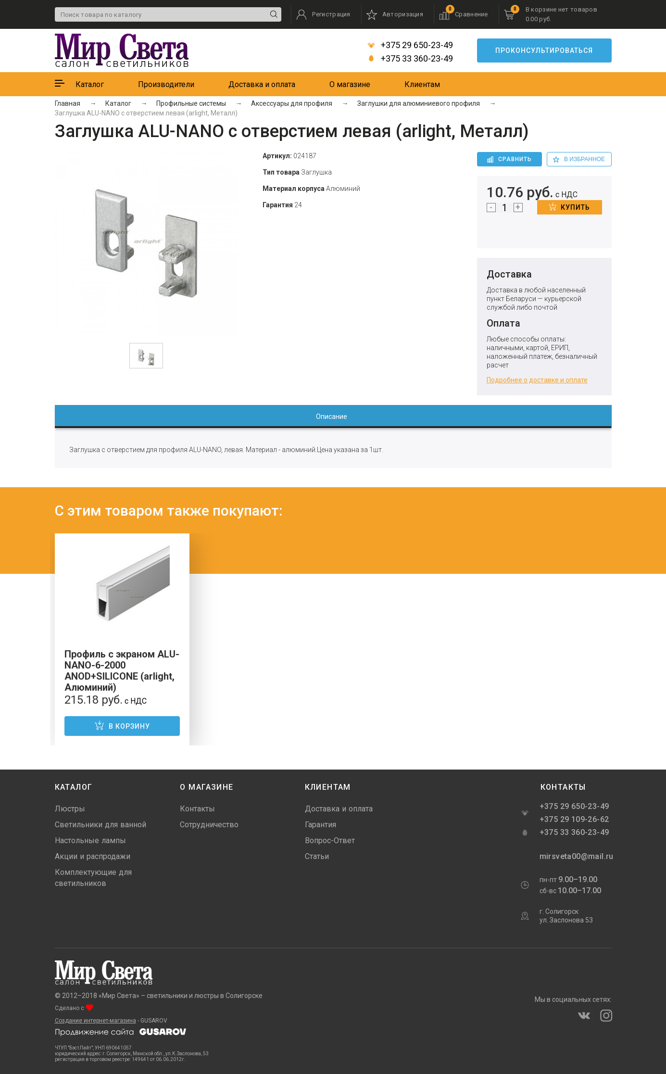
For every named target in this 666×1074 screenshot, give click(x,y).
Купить (569, 206)
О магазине (349, 84)
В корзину (122, 725)
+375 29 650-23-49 (410, 45)
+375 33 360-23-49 (410, 58)
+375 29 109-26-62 (574, 819)
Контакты (197, 808)
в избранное (579, 159)
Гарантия (320, 824)
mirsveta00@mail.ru (576, 856)
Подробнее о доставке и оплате (537, 380)
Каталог (89, 84)
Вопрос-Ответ (330, 840)
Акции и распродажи (92, 856)
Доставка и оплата (261, 84)
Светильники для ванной (100, 824)
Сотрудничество (209, 824)
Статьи (317, 856)
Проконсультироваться (544, 50)
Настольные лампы (90, 840)
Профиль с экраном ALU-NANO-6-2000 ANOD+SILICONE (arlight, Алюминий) (121, 670)
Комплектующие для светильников (93, 878)
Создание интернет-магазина (95, 1020)
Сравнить (509, 159)
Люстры (70, 808)
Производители (166, 84)
